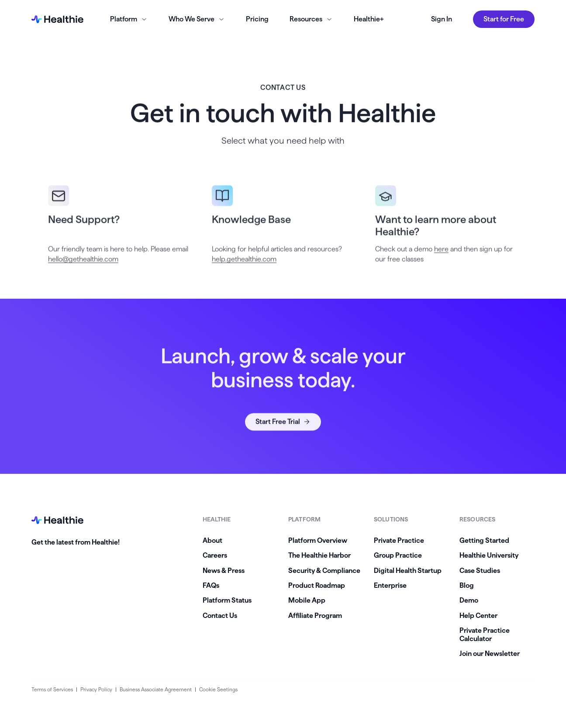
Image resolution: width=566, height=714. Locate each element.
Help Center (478, 615)
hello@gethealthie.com (83, 268)
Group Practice (398, 555)
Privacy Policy (96, 689)
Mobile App (306, 600)
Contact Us (220, 615)
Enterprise (390, 585)
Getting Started (484, 540)
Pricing (257, 19)
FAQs (211, 585)
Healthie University (488, 555)
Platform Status (227, 600)
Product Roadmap (316, 585)
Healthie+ (369, 19)
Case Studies (479, 570)
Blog (466, 585)
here (441, 258)
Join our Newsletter (489, 653)
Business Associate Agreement (156, 689)
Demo (468, 600)
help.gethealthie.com (244, 268)
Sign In (441, 19)
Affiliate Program (315, 615)
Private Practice (399, 540)
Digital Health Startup (408, 570)
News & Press (224, 570)
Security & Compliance (324, 570)
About (212, 540)
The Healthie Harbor (319, 555)
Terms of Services (52, 689)
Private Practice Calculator (484, 634)
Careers (215, 555)
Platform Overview (317, 540)
